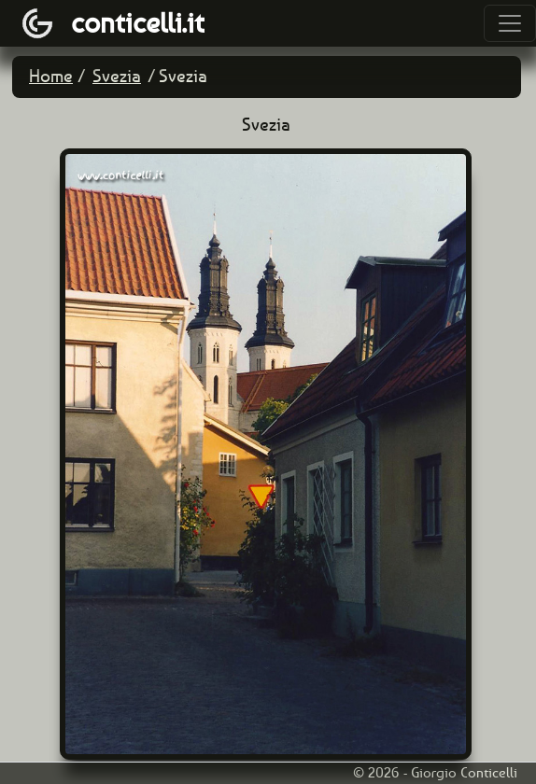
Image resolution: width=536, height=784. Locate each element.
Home (51, 76)
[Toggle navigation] (510, 23)
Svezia (116, 76)
